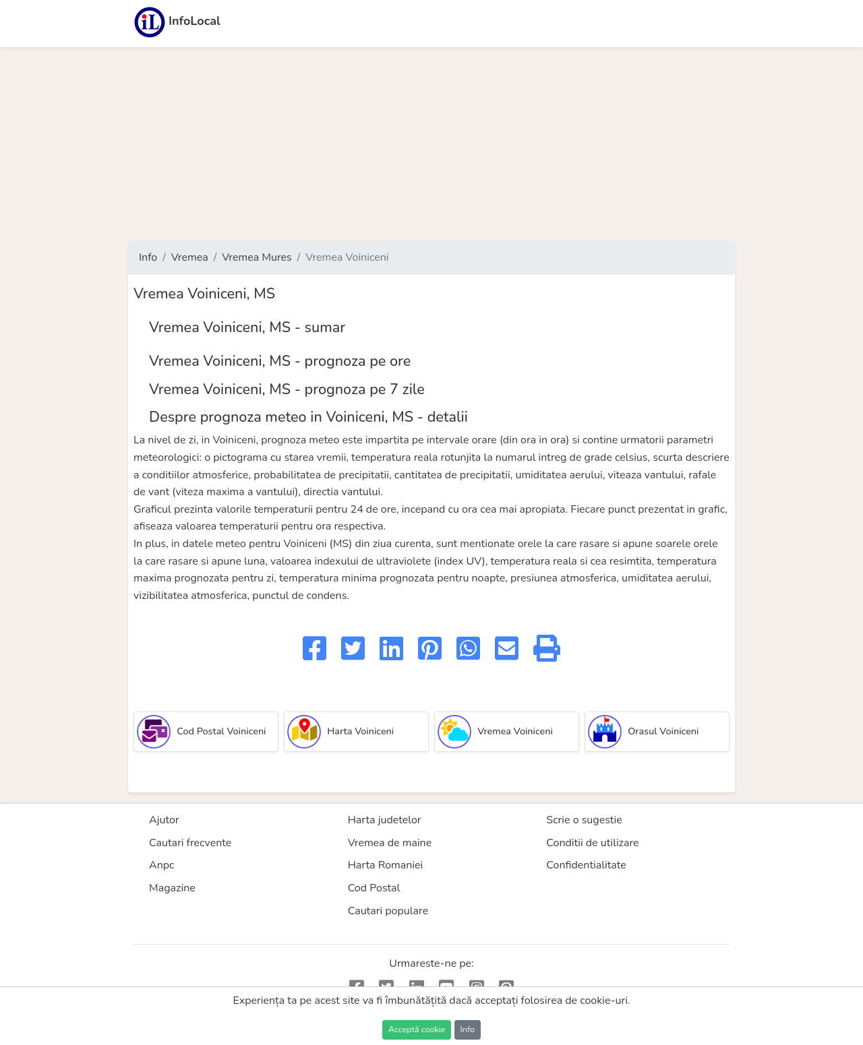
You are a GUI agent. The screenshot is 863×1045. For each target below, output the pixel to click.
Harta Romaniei (385, 865)
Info (148, 257)
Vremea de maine (390, 842)
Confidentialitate (586, 865)
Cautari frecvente (190, 842)
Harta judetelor (384, 820)
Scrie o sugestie (584, 820)
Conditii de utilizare (592, 842)
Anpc (162, 865)
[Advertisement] (431, 144)
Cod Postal (374, 888)
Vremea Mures (257, 257)
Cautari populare (388, 911)
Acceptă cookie (416, 1029)
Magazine (172, 888)
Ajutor (164, 820)
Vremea (189, 257)
